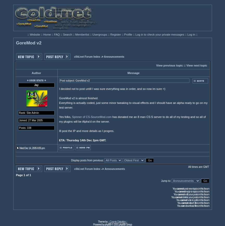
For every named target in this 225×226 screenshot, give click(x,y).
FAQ (57, 34)
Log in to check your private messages (160, 34)
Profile (128, 34)
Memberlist (82, 34)
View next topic (197, 65)
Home (47, 34)
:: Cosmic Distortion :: (117, 221)
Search (68, 34)
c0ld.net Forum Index (87, 56)
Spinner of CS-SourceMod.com (91, 116)
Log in (191, 34)
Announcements (114, 56)
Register (116, 34)
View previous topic (169, 65)
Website (35, 34)
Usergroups (100, 34)
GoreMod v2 (29, 43)
